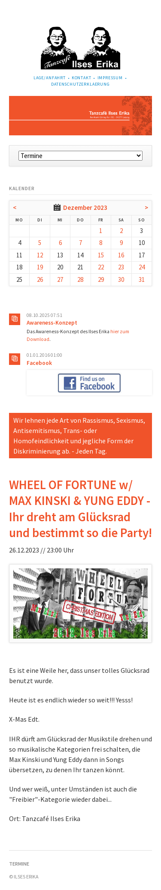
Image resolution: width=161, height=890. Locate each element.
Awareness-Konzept (52, 322)
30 (121, 279)
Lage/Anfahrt (49, 78)
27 (60, 279)
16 (121, 255)
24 (142, 267)
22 (101, 267)
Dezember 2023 (85, 207)
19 (40, 267)
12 (40, 255)
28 (80, 279)
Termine (19, 863)
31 (142, 279)
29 (101, 279)
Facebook (39, 363)
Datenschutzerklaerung (80, 84)
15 (101, 255)
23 (121, 267)
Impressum (110, 78)
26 (40, 279)
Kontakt (81, 78)
